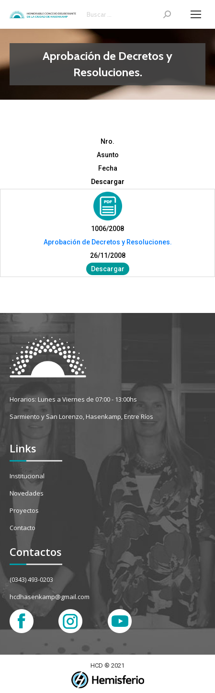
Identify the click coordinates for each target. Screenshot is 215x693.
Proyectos (24, 510)
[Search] (129, 14)
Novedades (27, 493)
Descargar (107, 269)
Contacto (22, 527)
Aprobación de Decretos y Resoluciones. (108, 242)
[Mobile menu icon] (195, 14)
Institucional (27, 476)
